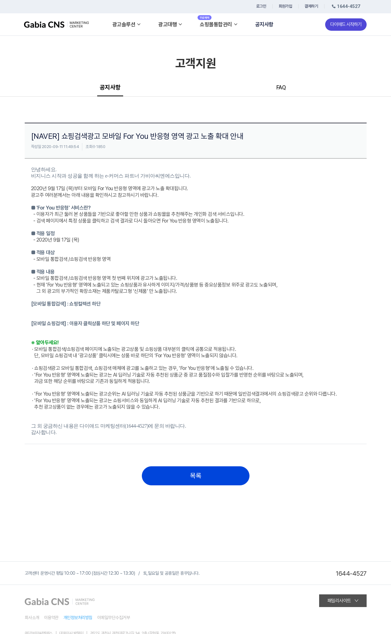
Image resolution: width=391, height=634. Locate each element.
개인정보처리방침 (77, 617)
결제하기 (311, 6)
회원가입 (285, 6)
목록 (195, 476)
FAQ (281, 87)
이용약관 (51, 617)
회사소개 (32, 617)
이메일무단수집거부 (113, 617)
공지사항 (264, 24)
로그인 (261, 6)
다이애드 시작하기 (346, 24)
